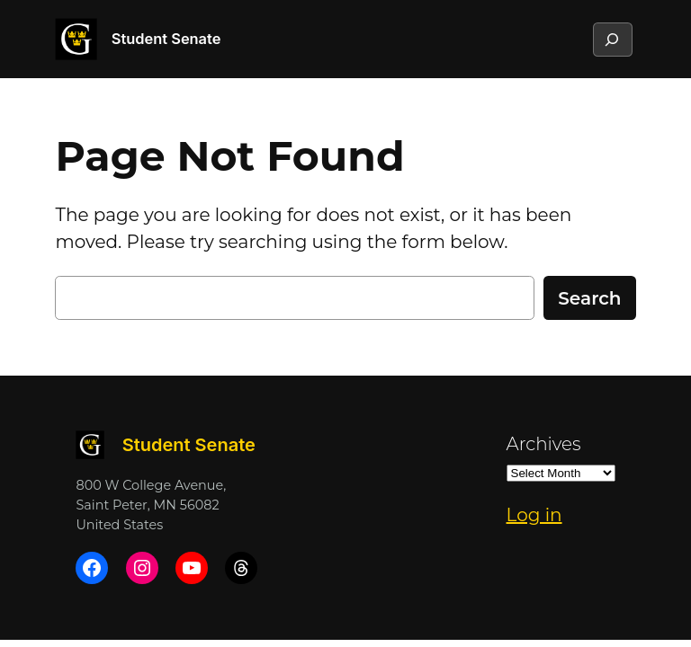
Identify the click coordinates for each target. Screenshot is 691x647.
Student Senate (166, 39)
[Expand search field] (612, 39)
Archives (544, 444)
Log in (534, 515)
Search (589, 298)
